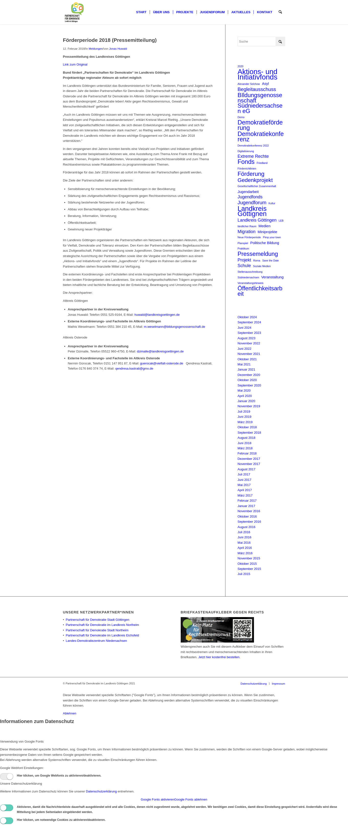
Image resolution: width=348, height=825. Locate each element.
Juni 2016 (244, 537)
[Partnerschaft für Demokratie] (74, 12)
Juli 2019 (244, 411)
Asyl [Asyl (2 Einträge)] (265, 83)
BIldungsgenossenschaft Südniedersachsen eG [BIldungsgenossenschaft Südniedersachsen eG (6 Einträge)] (260, 102)
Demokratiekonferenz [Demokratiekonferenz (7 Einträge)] (261, 136)
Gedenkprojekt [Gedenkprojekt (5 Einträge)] (255, 180)
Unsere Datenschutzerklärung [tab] (21, 783)
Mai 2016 (244, 542)
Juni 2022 (244, 348)
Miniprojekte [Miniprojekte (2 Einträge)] (267, 232)
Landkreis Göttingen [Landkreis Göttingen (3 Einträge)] (257, 220)
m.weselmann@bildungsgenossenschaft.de (174, 326)
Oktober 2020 (247, 380)
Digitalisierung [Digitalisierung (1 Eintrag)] (246, 151)
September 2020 (249, 385)
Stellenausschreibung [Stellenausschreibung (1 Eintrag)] (250, 271)
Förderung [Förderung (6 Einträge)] (251, 173)
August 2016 (246, 527)
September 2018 (249, 432)
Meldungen (96, 48)
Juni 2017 (244, 480)
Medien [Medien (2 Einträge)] (264, 226)
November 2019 (249, 406)
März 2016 (245, 553)
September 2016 (249, 521)
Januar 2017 (246, 506)
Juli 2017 (244, 474)
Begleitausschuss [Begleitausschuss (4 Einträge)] (257, 89)
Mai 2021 (244, 364)
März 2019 (245, 422)
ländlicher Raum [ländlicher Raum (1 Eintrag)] (247, 226)
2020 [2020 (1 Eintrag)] (240, 66)
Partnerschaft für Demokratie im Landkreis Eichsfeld (102, 635)
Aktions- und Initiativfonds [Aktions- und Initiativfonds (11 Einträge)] (257, 74)
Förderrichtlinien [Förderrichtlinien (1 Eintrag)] (247, 168)
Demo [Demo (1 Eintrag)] (241, 117)
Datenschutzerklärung (101, 791)
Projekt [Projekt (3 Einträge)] (244, 260)
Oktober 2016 (247, 516)
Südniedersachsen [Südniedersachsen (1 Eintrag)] (248, 277)
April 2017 (245, 490)
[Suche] (280, 12)
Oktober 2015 (247, 563)
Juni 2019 (244, 416)
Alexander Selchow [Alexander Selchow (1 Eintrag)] (249, 83)
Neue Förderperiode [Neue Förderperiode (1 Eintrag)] (249, 237)
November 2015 (249, 558)
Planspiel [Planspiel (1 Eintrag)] (243, 243)
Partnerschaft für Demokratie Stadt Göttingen (97, 620)
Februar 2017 (247, 500)
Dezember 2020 (249, 375)
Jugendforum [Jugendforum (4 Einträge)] (252, 202)
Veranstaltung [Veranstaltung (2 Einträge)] (272, 277)
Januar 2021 (246, 369)
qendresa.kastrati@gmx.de (134, 368)
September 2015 (249, 569)
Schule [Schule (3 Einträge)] (244, 265)
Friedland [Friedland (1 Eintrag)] (262, 162)
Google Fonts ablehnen (190, 799)
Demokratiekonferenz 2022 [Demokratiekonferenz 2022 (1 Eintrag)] (253, 145)
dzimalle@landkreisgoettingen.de (160, 351)
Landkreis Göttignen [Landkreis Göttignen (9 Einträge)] (252, 211)
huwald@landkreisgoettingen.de (156, 314)
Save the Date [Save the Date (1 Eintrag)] (270, 260)
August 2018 (246, 438)
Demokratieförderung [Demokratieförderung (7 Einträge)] (260, 125)
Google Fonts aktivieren (157, 799)
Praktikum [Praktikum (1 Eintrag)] (243, 248)
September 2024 (249, 322)
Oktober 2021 (247, 359)
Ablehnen (69, 713)
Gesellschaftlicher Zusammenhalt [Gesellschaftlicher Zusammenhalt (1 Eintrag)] (257, 186)
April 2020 (245, 396)
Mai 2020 (244, 390)
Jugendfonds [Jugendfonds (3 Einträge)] (250, 196)
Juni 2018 (244, 443)
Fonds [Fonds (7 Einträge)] (246, 161)
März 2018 (245, 448)
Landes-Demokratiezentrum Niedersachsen (96, 641)
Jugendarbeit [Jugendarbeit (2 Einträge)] (248, 192)
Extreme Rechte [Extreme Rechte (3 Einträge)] (253, 156)
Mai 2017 (244, 485)
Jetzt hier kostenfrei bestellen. (219, 657)
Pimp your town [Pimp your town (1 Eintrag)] (272, 237)
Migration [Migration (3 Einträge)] (246, 231)
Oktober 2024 (247, 317)
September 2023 (249, 333)
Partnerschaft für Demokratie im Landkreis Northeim (102, 625)
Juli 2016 (244, 532)
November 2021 (249, 354)
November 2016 (249, 511)
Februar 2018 (247, 453)
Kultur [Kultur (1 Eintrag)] (271, 203)
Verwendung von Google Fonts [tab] (22, 741)
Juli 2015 (244, 574)
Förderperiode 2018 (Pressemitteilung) (110, 40)
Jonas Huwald (118, 48)
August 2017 (246, 469)
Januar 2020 (246, 401)
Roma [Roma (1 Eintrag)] (256, 260)
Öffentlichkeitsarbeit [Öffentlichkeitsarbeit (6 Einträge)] (260, 291)
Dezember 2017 (249, 459)
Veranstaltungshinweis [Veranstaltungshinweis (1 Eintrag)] (251, 283)
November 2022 (249, 343)
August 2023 (246, 338)
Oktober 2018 (247, 427)
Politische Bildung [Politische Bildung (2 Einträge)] (264, 243)
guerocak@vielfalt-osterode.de (162, 363)
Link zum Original (75, 64)
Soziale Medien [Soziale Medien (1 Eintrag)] (262, 266)
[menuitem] (141, 12)
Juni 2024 (244, 327)
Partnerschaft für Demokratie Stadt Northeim (97, 630)
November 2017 (249, 464)
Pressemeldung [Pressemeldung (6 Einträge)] (258, 253)
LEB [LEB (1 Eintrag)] (281, 220)
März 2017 (245, 495)
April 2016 (245, 548)
